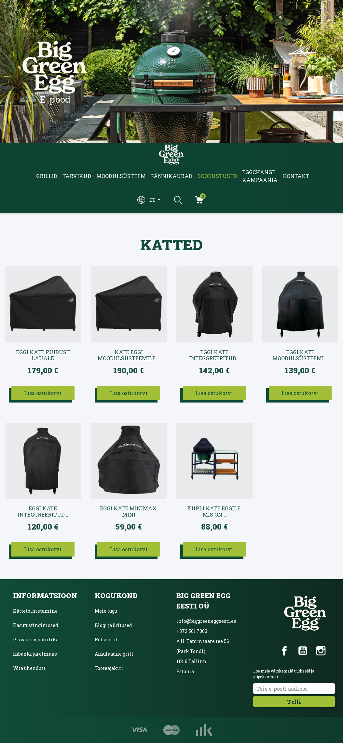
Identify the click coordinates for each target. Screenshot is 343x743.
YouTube (302, 650)
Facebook (284, 650)
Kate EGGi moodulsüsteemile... (128, 355)
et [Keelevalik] (153, 200)
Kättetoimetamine (35, 611)
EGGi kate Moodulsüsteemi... (300, 355)
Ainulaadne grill (114, 654)
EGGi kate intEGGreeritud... (214, 355)
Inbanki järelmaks (35, 654)
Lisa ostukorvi (43, 393)
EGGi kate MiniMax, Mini (129, 511)
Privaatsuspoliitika (36, 639)
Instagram (320, 650)
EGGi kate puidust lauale (43, 355)
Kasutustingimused (35, 625)
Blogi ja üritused (113, 625)
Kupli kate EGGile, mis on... (214, 511)
